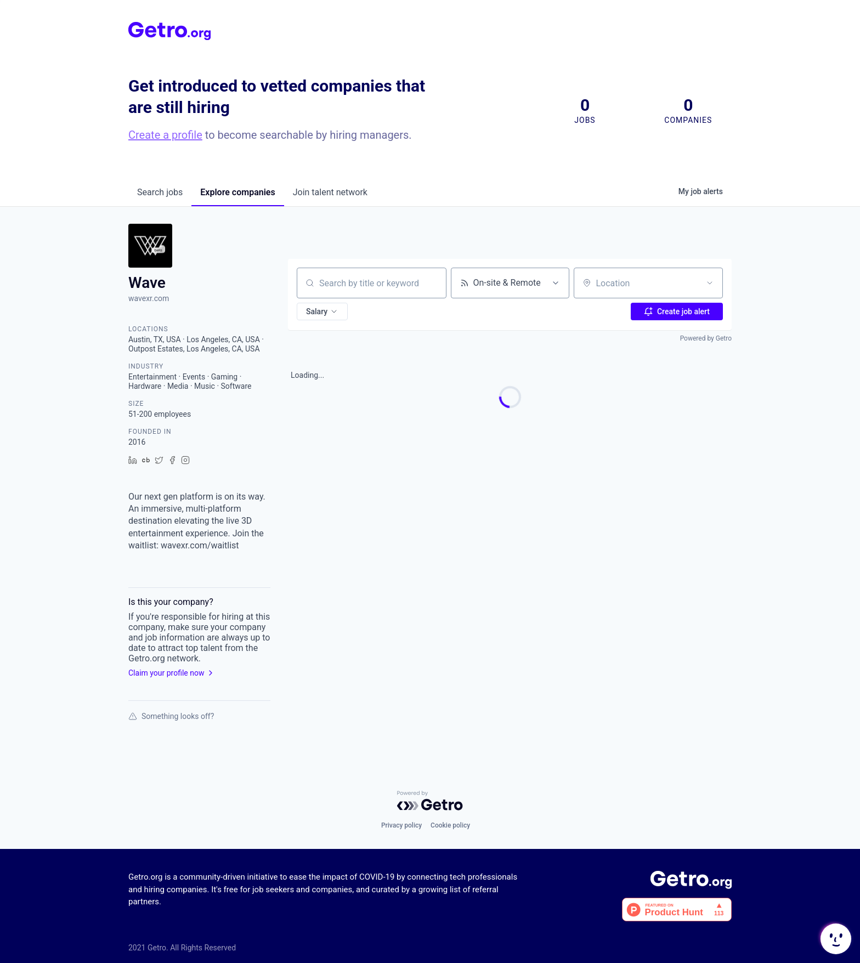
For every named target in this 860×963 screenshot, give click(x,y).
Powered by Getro (706, 338)
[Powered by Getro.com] (430, 801)
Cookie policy (450, 825)
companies (237, 192)
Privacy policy (401, 825)
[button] (322, 311)
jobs (160, 192)
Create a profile (165, 134)
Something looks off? (171, 716)
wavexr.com (148, 298)
